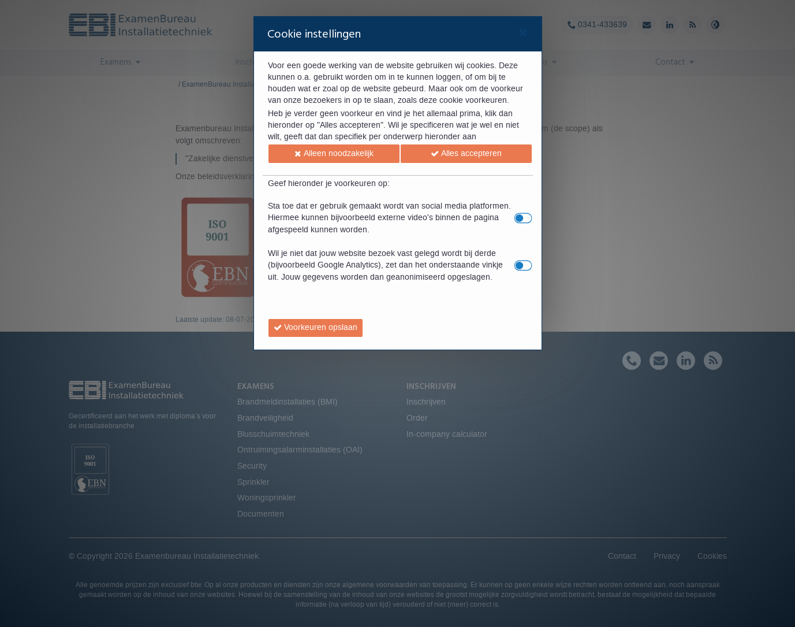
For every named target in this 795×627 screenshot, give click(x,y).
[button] (334, 153)
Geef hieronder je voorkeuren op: (329, 184)
